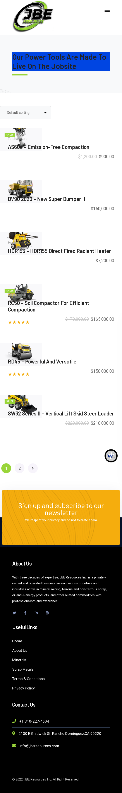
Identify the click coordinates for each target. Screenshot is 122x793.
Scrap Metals (23, 669)
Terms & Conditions (28, 679)
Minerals (19, 660)
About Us (19, 650)
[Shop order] (25, 112)
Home (17, 641)
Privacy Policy (23, 688)
